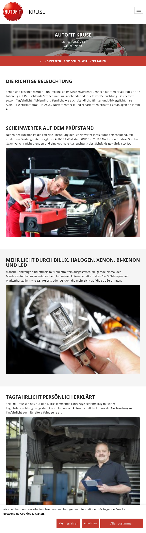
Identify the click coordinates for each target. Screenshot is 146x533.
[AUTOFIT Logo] (13, 12)
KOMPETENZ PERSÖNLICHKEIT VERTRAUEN (73, 61)
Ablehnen (90, 523)
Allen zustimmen (121, 523)
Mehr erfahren (68, 523)
